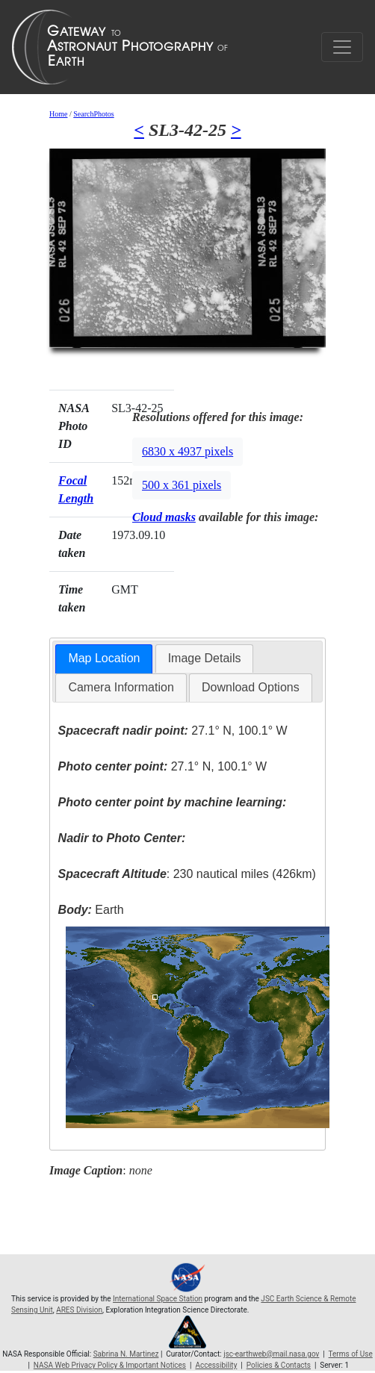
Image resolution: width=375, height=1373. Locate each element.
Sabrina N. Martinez (126, 1354)
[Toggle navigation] (342, 47)
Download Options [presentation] (251, 687)
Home (58, 114)
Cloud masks (164, 517)
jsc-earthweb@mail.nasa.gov (271, 1354)
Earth (91, 909)
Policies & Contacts (279, 1365)
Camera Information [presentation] (120, 687)
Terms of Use (351, 1354)
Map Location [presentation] (104, 658)
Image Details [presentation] (204, 658)
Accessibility (216, 1365)
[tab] (103, 658)
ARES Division (79, 1310)
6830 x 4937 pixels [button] (187, 451)
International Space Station (157, 1299)
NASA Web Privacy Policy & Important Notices (110, 1365)
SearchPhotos (93, 114)
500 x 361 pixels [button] (181, 485)
